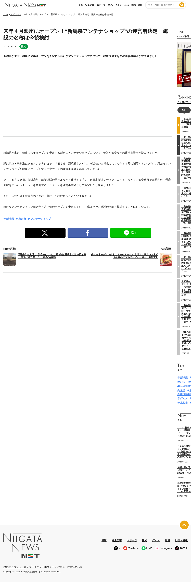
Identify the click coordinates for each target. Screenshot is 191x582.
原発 (182, 390)
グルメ (118, 5)
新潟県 (10, 218)
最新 (80, 5)
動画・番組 (136, 5)
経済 (126, 5)
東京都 (22, 218)
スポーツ (101, 5)
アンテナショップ (41, 218)
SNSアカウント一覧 (14, 566)
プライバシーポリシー (41, 566)
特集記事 (89, 5)
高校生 (184, 402)
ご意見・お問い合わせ (69, 566)
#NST (183, 381)
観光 (110, 5)
